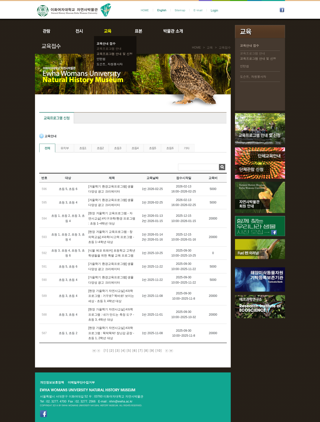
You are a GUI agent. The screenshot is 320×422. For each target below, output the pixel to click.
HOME (145, 10)
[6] (134, 350)
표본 (138, 31)
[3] (117, 350)
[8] (146, 350)
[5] (128, 350)
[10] (158, 350)
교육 (109, 31)
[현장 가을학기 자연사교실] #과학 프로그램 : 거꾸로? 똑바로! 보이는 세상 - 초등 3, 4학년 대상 (111, 296)
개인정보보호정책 (52, 382)
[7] (140, 350)
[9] (152, 350)
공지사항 (206, 31)
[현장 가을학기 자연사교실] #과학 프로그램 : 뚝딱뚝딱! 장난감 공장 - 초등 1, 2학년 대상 (111, 333)
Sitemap (180, 10)
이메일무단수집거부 (81, 382)
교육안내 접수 (106, 43)
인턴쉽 (101, 59)
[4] (123, 350)
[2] (111, 350)
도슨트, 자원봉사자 (109, 64)
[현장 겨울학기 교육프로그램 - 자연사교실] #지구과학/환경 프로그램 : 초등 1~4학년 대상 (111, 218)
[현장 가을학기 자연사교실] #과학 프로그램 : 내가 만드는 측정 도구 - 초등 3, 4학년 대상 (111, 314)
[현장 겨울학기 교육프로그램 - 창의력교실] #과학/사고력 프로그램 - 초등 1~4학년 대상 (111, 237)
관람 (49, 31)
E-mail (198, 10)
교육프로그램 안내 (109, 48)
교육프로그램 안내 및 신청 (114, 54)
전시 (79, 31)
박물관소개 (173, 31)
